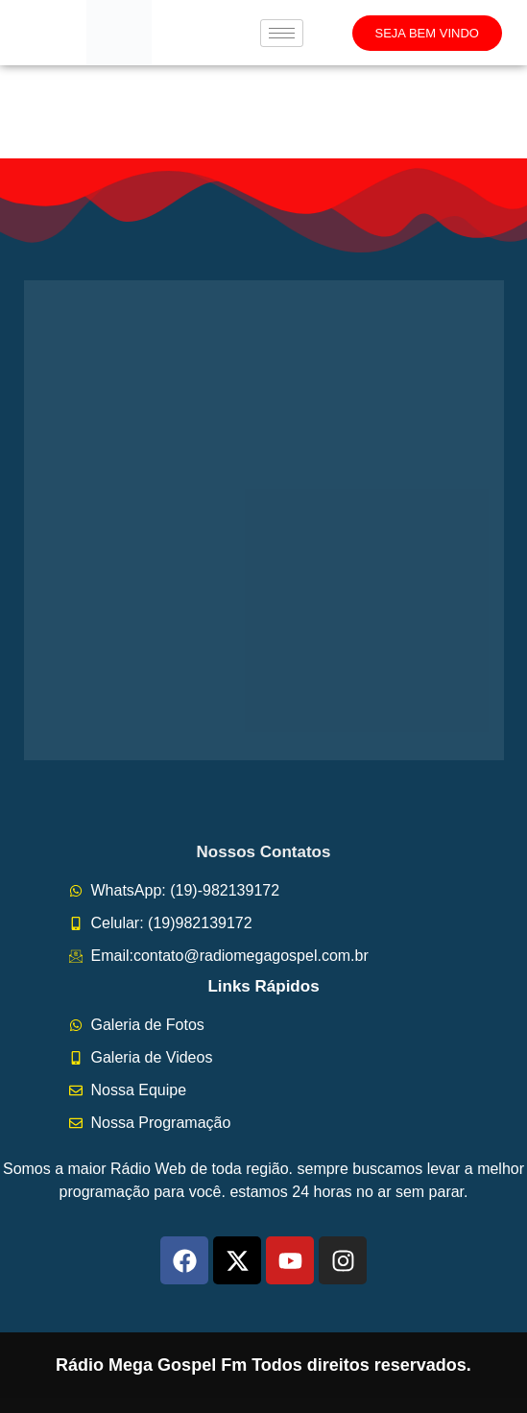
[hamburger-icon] (281, 33)
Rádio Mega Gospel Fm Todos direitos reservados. (263, 1365)
